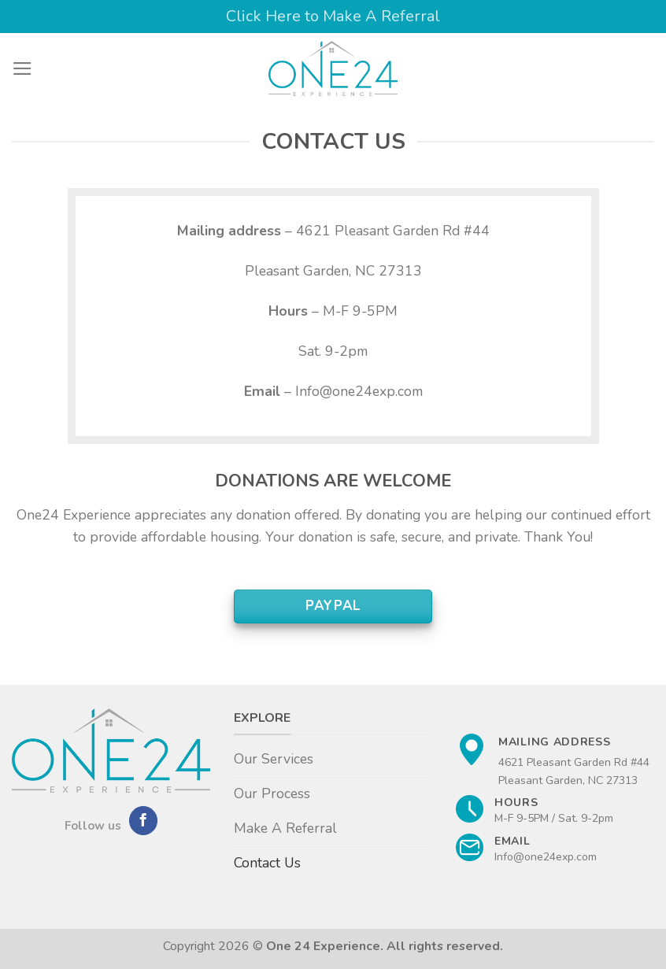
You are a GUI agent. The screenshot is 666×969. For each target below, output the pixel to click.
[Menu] (22, 68)
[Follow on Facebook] (143, 820)
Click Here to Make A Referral (333, 16)
